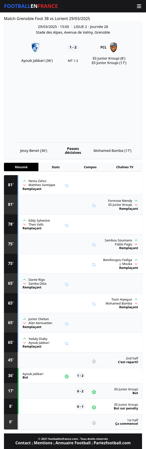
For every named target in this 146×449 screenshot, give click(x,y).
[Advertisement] (73, 104)
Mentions (43, 443)
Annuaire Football (72, 443)
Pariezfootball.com (112, 443)
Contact (23, 443)
